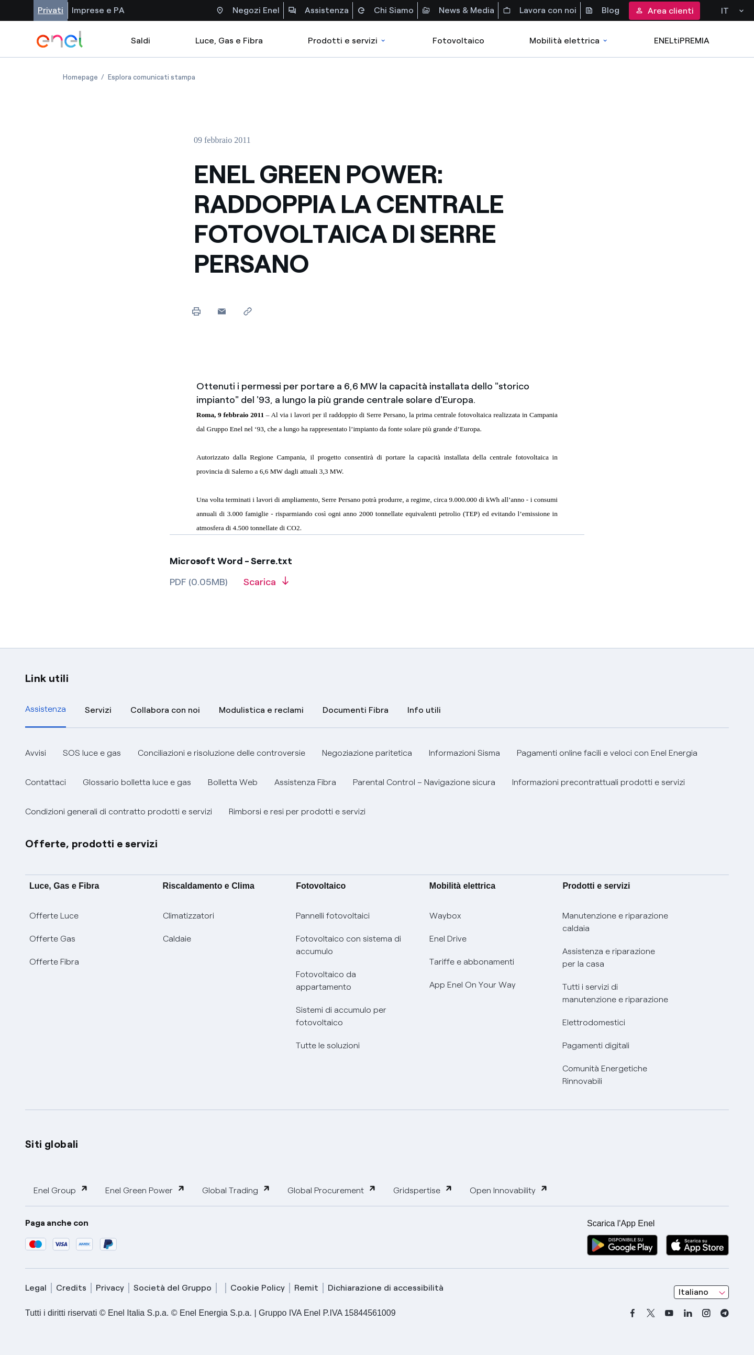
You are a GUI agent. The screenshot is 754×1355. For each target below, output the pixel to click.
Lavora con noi (539, 10)
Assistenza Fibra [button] (305, 782)
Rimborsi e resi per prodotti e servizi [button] (297, 811)
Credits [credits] (71, 1288)
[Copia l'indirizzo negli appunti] (247, 311)
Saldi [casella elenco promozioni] (140, 41)
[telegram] (724, 1313)
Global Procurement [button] (331, 1189)
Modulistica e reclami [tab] (261, 710)
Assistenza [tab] (45, 709)
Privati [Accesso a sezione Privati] (50, 10)
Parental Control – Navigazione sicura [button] (424, 782)
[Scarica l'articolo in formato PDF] (266, 585)
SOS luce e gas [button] (92, 753)
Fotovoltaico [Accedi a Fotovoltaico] (458, 41)
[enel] (60, 39)
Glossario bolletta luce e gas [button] (137, 782)
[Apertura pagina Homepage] (80, 77)
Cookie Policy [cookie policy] (257, 1288)
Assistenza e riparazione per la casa (608, 957)
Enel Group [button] (61, 1189)
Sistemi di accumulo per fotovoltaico (341, 1016)
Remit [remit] (306, 1288)
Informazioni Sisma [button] (464, 753)
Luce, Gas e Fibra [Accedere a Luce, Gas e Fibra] (229, 41)
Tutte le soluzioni (328, 1045)
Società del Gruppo (173, 1288)
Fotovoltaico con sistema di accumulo (348, 945)
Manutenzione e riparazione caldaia (615, 922)
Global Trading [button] (236, 1189)
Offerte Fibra (54, 962)
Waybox (445, 916)
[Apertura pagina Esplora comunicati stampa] (151, 77)
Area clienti (664, 11)
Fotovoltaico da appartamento (326, 980)
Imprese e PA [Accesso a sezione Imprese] (98, 10)
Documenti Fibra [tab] (356, 710)
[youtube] (669, 1313)
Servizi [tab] (98, 710)
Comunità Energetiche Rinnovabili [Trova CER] (604, 1074)
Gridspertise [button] (423, 1189)
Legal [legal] (36, 1288)
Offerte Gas (52, 939)
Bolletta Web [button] (233, 782)
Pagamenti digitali (595, 1045)
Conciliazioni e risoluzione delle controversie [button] (221, 753)
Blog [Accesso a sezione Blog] (602, 10)
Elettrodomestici (593, 1022)
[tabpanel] (377, 782)
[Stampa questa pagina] (196, 311)
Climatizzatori (188, 916)
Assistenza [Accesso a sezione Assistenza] (318, 10)
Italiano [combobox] (693, 1292)
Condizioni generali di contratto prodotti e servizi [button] (118, 811)
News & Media (458, 10)
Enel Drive (448, 939)
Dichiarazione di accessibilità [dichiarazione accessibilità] (385, 1288)
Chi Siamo (385, 10)
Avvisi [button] (35, 753)
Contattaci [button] (45, 782)
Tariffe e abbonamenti (471, 962)
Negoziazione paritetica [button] (367, 753)
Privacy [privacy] (110, 1288)
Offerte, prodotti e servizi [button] (91, 843)
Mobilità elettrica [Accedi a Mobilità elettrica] (569, 41)
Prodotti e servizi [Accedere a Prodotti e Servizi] (347, 41)
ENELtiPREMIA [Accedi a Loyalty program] (681, 41)
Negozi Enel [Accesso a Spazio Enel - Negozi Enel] (248, 10)
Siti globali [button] (52, 1144)
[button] (222, 311)
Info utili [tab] (424, 710)
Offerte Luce (54, 916)
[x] (651, 1313)
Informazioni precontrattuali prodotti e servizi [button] (598, 782)
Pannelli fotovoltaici (333, 916)
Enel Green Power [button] (145, 1189)
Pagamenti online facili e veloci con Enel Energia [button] (607, 753)
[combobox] (701, 1292)
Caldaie (177, 939)
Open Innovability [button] (509, 1189)
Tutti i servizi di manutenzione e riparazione (615, 993)
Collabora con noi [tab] (165, 710)
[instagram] (706, 1313)
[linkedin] (688, 1313)
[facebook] (632, 1313)
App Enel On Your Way (472, 985)
